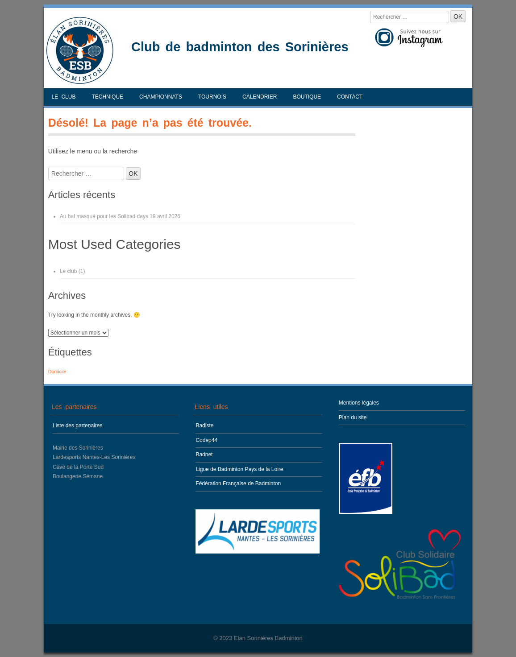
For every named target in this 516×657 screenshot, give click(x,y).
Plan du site (353, 417)
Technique (107, 97)
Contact (349, 97)
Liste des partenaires (77, 425)
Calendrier (259, 97)
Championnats (160, 97)
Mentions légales (359, 403)
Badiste (204, 425)
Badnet (204, 454)
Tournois (212, 97)
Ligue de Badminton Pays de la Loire (239, 469)
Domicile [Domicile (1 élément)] (57, 371)
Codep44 (206, 440)
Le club (63, 97)
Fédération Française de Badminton (238, 483)
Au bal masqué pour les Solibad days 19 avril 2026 (120, 216)
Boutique (307, 97)
